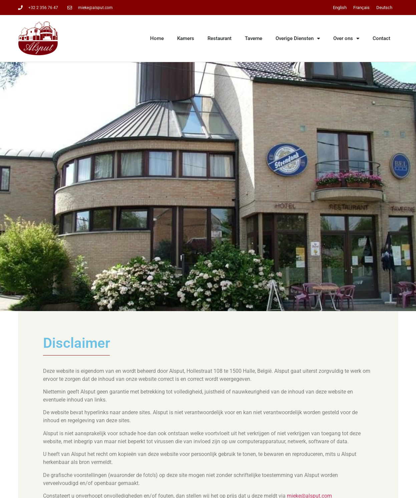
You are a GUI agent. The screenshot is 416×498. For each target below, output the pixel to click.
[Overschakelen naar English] (340, 7)
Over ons (346, 38)
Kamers (185, 38)
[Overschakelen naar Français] (361, 7)
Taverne (253, 38)
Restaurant (219, 38)
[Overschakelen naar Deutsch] (384, 7)
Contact (381, 38)
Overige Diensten (298, 38)
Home (157, 38)
